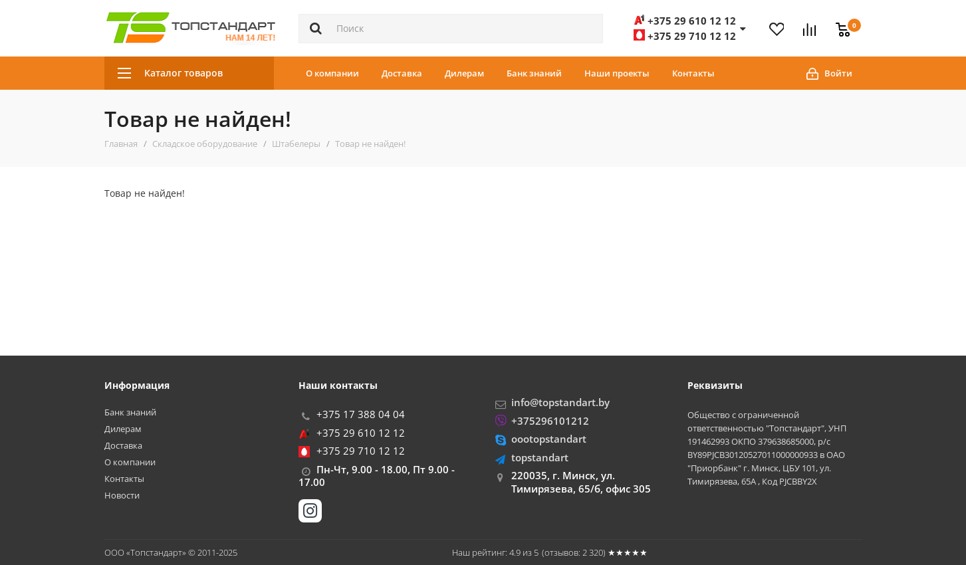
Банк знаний (534, 73)
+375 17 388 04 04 (360, 414)
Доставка (402, 73)
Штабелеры (296, 144)
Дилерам (464, 73)
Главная (121, 144)
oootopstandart (548, 438)
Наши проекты (617, 73)
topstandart (539, 457)
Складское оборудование (204, 144)
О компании (332, 73)
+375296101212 (550, 420)
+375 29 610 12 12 (360, 432)
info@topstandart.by (560, 402)
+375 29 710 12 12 (360, 450)
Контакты (693, 73)
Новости (122, 495)
